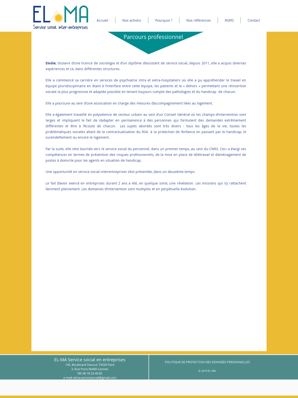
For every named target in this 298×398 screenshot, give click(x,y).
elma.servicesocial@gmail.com (94, 377)
